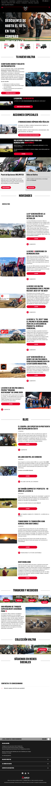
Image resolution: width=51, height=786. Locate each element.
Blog (37, 1)
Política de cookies (25, 782)
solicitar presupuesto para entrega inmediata (29, 135)
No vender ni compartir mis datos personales (38, 782)
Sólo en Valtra (31, 187)
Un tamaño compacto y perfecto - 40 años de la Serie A (33, 515)
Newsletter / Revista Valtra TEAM (8, 2)
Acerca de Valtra (4, 1)
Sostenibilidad (12, 1)
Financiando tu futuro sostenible (29, 553)
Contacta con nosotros (25, 768)
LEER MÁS (10, 404)
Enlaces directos (25, 759)
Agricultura (6, 204)
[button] (21, 39)
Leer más (23, 153)
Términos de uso (18, 782)
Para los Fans (32, 1)
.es (46, 1)
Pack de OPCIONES (6, 187)
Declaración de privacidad (9, 782)
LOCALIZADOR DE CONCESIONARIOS (23, 106)
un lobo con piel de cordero (28, 482)
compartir (22, 450)
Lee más (36, 375)
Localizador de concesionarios (22, 1)
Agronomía (36, 2)
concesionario (8, 89)
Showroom (18, 2)
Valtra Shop (30, 2)
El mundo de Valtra (25, 764)
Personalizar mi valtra (11, 93)
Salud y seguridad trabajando (8, 4)
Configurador (24, 2)
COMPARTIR (31, 244)
